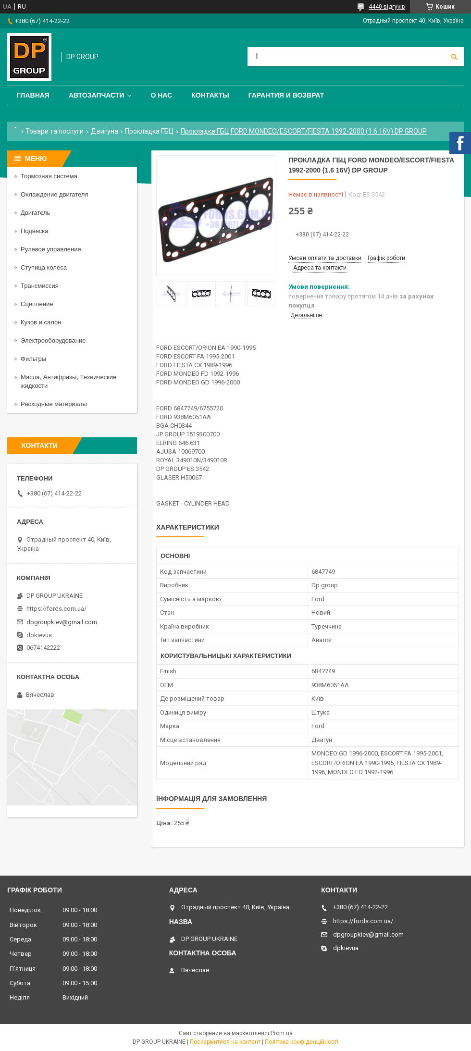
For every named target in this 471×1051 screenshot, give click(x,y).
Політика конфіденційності (301, 1042)
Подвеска (35, 231)
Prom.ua (282, 1033)
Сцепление (37, 304)
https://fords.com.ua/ (56, 608)
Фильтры (33, 358)
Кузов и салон (41, 322)
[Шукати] (454, 56)
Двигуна (104, 131)
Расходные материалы (54, 404)
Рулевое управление (51, 249)
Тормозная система (49, 176)
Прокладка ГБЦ (149, 131)
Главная (33, 95)
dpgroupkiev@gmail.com (61, 622)
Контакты (210, 95)
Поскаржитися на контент (225, 1042)
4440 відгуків (387, 6)
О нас (161, 95)
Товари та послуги (54, 131)
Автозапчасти (96, 95)
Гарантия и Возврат (286, 95)
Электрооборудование (53, 340)
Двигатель (35, 212)
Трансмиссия (40, 285)
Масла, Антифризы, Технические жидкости (68, 381)
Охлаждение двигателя (54, 194)
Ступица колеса (44, 267)
